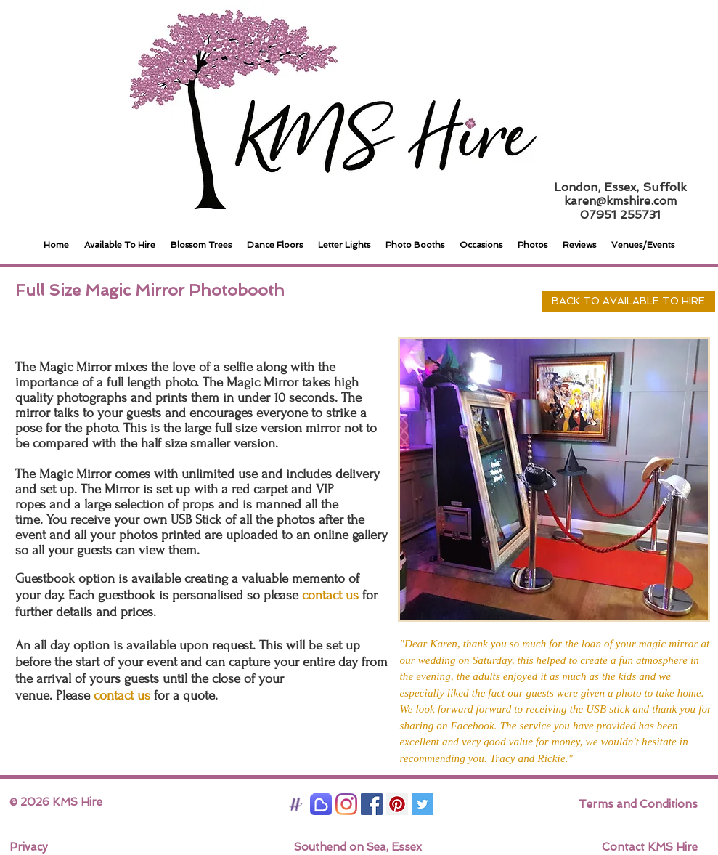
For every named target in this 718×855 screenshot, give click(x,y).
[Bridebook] (321, 804)
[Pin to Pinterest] (525, 301)
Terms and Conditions (638, 804)
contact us (122, 695)
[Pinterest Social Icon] (397, 804)
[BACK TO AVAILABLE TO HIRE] (628, 301)
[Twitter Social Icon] (422, 804)
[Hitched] (295, 804)
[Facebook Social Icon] (372, 804)
